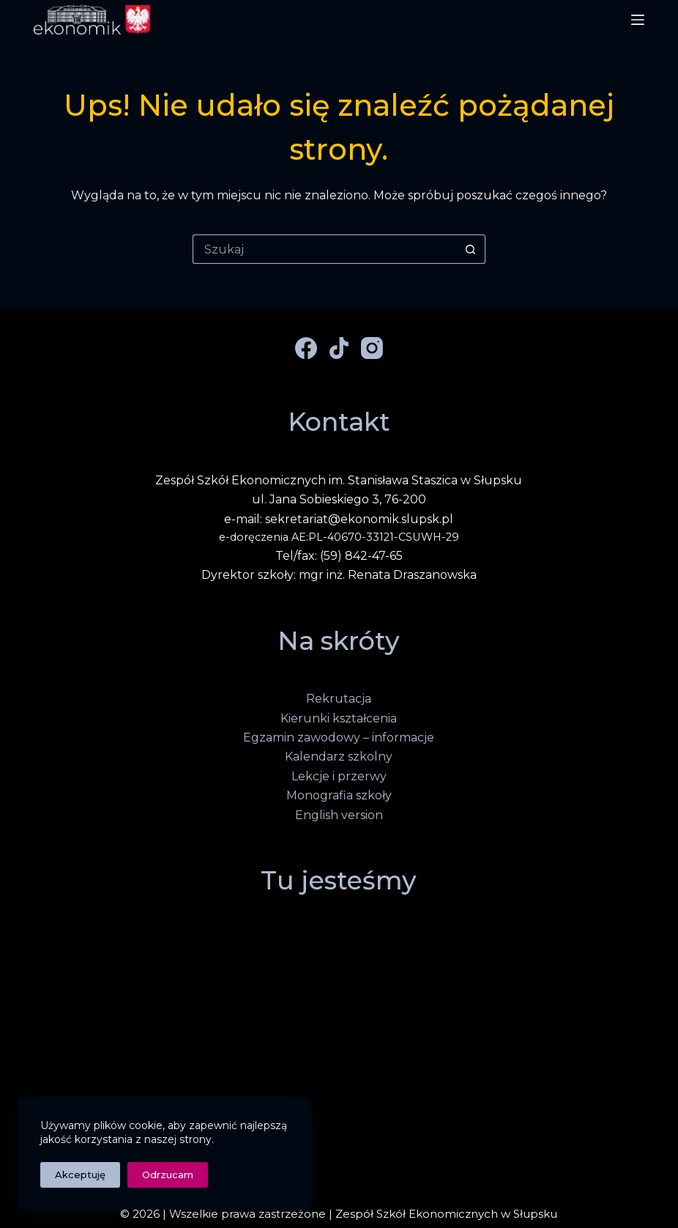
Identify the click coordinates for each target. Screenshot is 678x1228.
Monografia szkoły (339, 795)
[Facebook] (306, 348)
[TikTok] (339, 348)
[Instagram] (372, 348)
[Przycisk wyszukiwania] (470, 249)
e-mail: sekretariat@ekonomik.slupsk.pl (338, 519)
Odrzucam (167, 1174)
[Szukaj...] (324, 249)
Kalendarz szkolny (338, 756)
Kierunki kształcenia (338, 718)
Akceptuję (80, 1174)
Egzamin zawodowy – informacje (338, 737)
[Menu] (637, 19)
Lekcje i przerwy (339, 776)
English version (339, 815)
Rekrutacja (338, 699)
